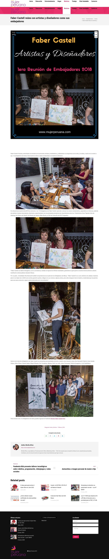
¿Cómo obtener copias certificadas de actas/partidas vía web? (28, 498)
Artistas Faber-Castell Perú (58, 418)
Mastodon (44, 520)
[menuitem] (31, 8)
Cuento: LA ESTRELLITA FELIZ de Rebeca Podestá (59, 486)
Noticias (14, 34)
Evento (13, 32)
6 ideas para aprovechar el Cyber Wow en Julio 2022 (27, 486)
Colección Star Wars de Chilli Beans (58, 497)
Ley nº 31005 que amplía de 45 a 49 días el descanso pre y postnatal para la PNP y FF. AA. (89, 498)
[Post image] (15, 488)
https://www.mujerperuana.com (28, 447)
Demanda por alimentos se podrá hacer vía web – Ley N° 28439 (88, 487)
